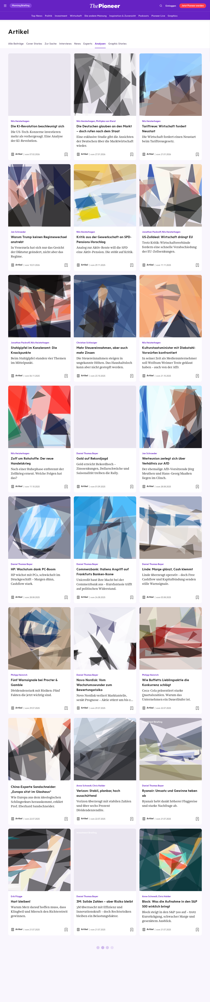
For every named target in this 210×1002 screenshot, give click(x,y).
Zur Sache (51, 43)
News (77, 43)
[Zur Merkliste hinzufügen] (66, 154)
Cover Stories (34, 43)
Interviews (65, 43)
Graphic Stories (117, 43)
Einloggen (171, 5)
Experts (87, 43)
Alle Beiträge (16, 43)
